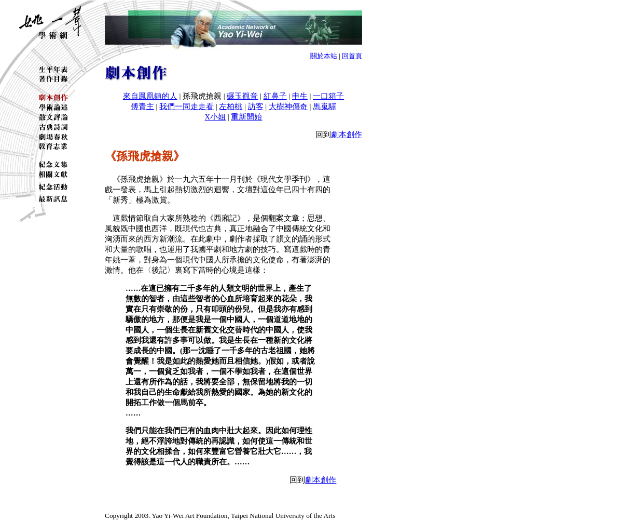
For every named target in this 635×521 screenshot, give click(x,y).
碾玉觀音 (242, 96)
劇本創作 (346, 134)
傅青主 (142, 106)
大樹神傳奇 (288, 106)
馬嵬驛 (324, 106)
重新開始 (246, 117)
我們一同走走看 (186, 106)
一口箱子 (328, 96)
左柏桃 (230, 106)
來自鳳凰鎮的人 (150, 96)
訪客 (256, 106)
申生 (300, 96)
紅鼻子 (275, 96)
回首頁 (352, 56)
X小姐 (215, 117)
